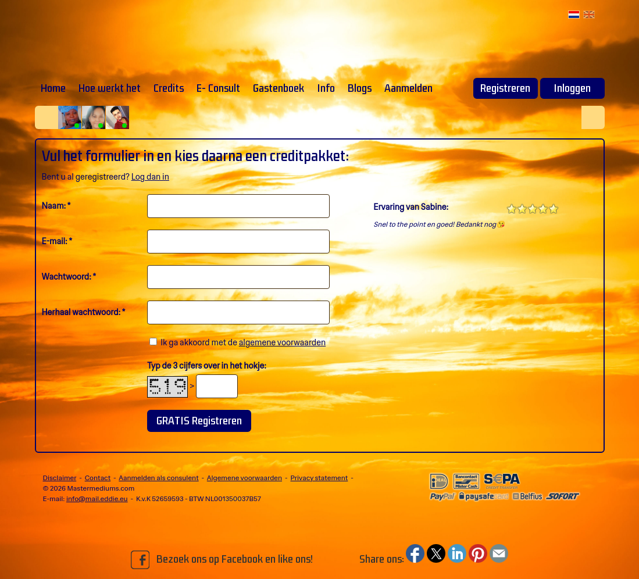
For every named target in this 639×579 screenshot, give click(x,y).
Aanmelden (408, 88)
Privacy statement (319, 477)
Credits (168, 88)
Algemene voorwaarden (244, 477)
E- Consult (218, 88)
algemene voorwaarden (282, 342)
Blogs (360, 88)
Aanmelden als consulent (158, 477)
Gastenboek (278, 88)
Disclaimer (60, 477)
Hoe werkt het (109, 88)
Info (326, 88)
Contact (98, 477)
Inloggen (572, 88)
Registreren (505, 88)
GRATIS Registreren (199, 421)
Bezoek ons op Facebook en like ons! (222, 560)
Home (53, 88)
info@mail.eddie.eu (97, 498)
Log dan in (150, 176)
